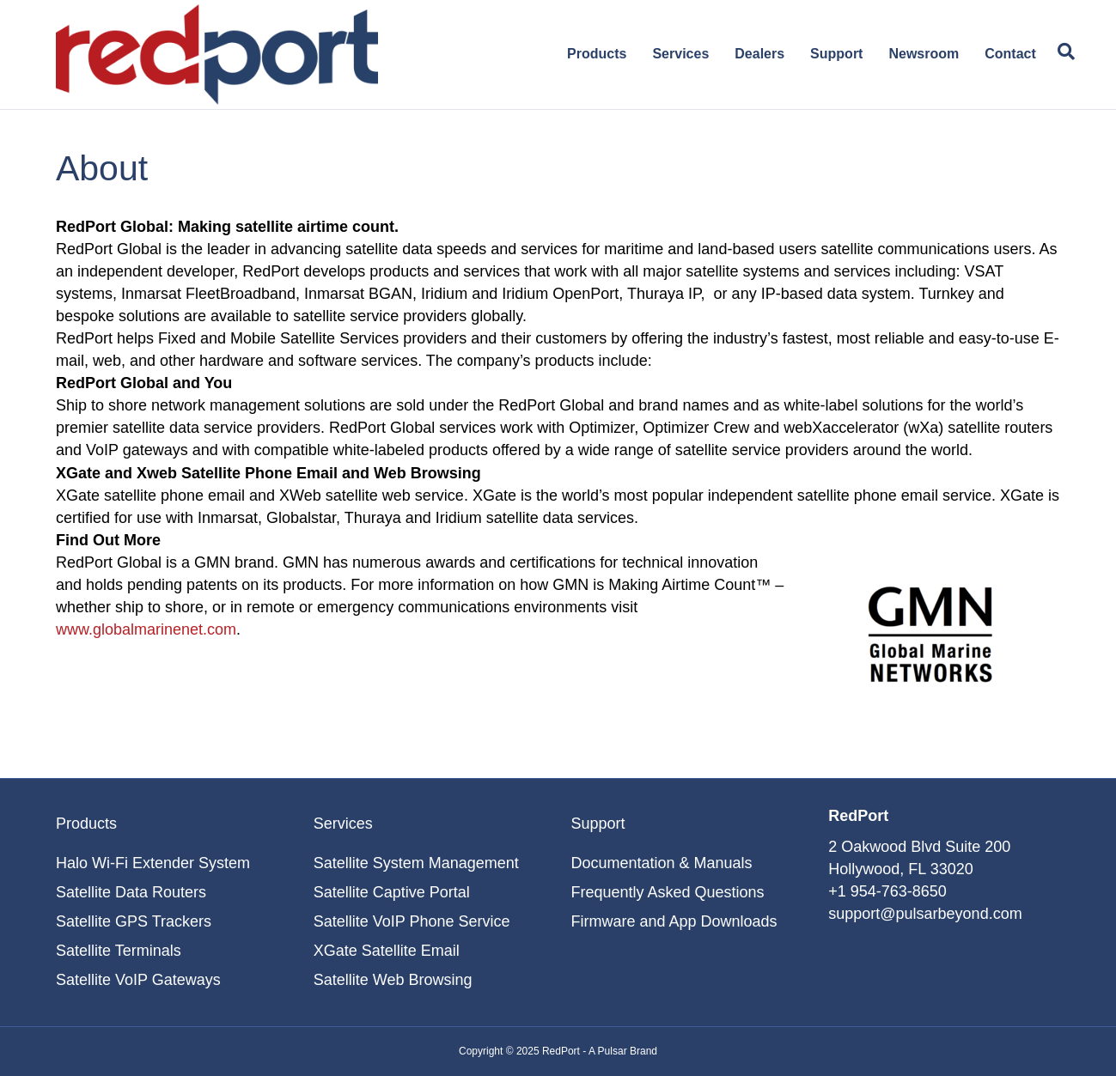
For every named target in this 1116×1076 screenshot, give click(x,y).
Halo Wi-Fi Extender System (153, 863)
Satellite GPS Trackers (133, 921)
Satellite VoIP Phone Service (412, 921)
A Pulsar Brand (622, 1051)
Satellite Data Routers (131, 892)
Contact (1010, 53)
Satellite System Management (416, 863)
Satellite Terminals (118, 950)
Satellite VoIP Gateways (138, 979)
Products (596, 53)
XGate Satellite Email (387, 950)
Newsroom (923, 53)
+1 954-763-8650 (887, 891)
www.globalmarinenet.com (146, 629)
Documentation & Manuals (661, 863)
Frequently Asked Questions (667, 892)
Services (680, 53)
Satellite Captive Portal (392, 892)
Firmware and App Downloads (673, 921)
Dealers (759, 53)
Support (836, 53)
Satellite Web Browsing (393, 979)
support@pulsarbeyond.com (924, 913)
